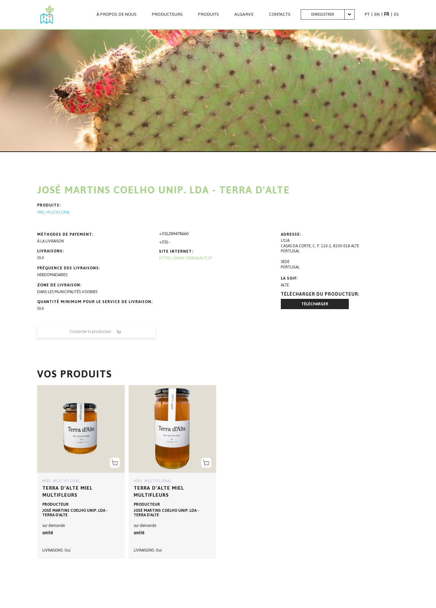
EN (377, 14)
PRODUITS (208, 14)
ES (396, 14)
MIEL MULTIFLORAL (53, 212)
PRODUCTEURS (167, 14)
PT (367, 14)
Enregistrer (322, 14)
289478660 (178, 233)
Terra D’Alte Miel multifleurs (67, 491)
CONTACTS (279, 14)
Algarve (244, 14)
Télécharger (314, 304)
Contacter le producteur (96, 332)
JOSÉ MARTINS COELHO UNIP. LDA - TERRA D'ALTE (75, 513)
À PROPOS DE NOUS (116, 14)
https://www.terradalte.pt (186, 258)
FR (386, 14)
